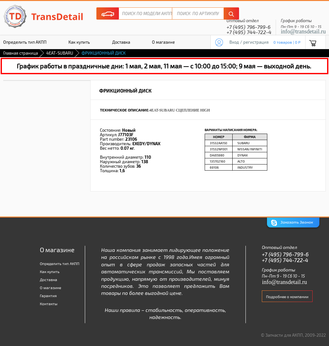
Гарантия (48, 295)
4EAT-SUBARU (59, 53)
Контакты (49, 303)
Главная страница (20, 53)
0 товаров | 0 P (286, 42)
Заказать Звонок (292, 223)
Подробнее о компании (287, 296)
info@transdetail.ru (303, 31)
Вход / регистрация (249, 42)
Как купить (79, 42)
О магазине (163, 42)
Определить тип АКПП (59, 263)
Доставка (121, 42)
